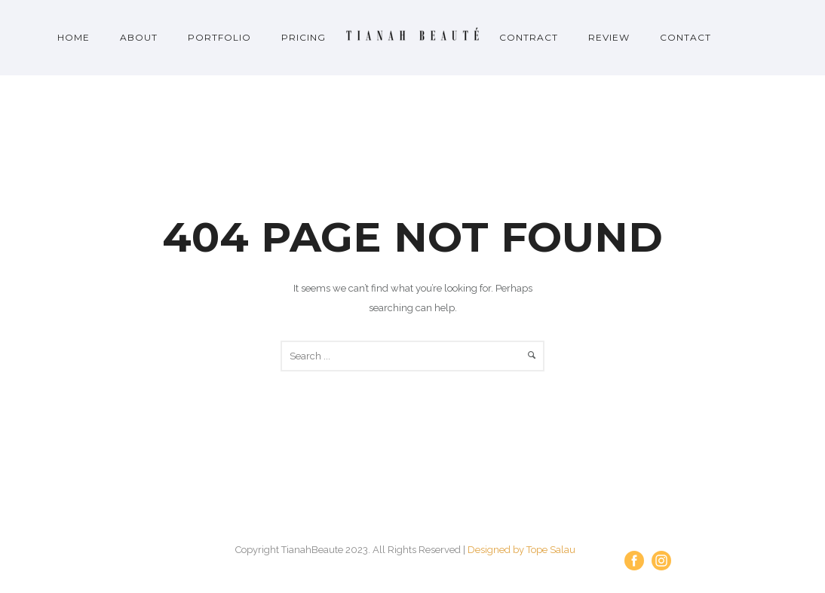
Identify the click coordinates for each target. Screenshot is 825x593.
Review (609, 37)
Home (73, 37)
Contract (528, 37)
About (139, 37)
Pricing (303, 37)
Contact (685, 37)
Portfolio (219, 37)
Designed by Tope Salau (521, 549)
